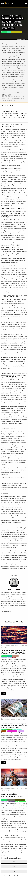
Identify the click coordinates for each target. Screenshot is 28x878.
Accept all (14, 862)
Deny (14, 871)
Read (3, 693)
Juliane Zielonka (6, 94)
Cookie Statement (19, 876)
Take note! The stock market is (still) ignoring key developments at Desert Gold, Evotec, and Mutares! (14, 725)
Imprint (6, 876)
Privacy (11, 876)
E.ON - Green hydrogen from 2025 (15, 113)
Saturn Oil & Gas (11, 375)
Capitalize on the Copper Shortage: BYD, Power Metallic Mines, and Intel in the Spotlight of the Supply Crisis (13, 652)
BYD (15, 312)
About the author (6, 611)
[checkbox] (1, 858)
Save (14, 866)
